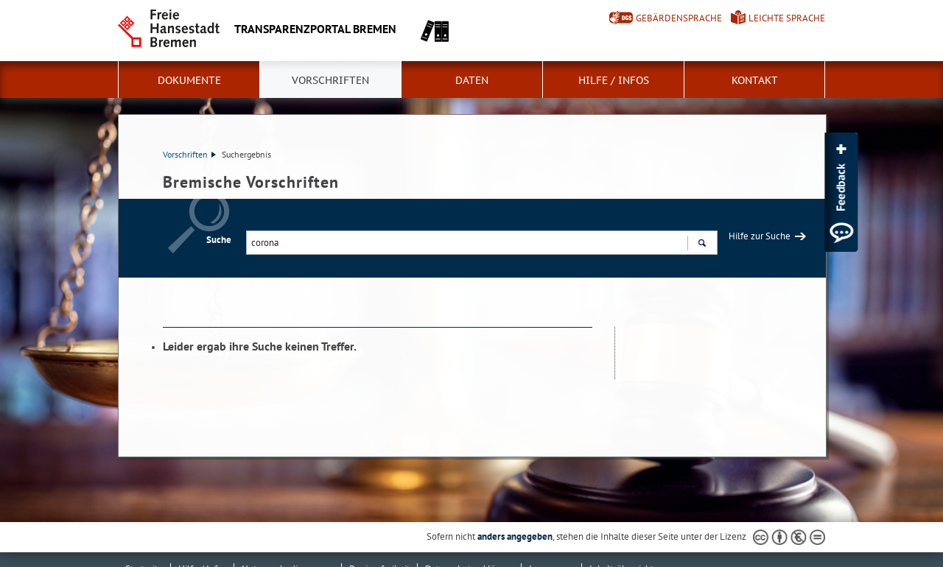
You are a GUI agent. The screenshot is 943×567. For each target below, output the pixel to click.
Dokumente (189, 80)
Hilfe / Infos (613, 80)
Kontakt (755, 80)
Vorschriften (330, 80)
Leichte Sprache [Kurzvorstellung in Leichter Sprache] (787, 18)
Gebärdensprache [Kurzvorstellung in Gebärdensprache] (679, 18)
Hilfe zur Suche (759, 236)
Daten (471, 80)
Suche (218, 239)
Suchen (701, 244)
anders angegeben (515, 536)
